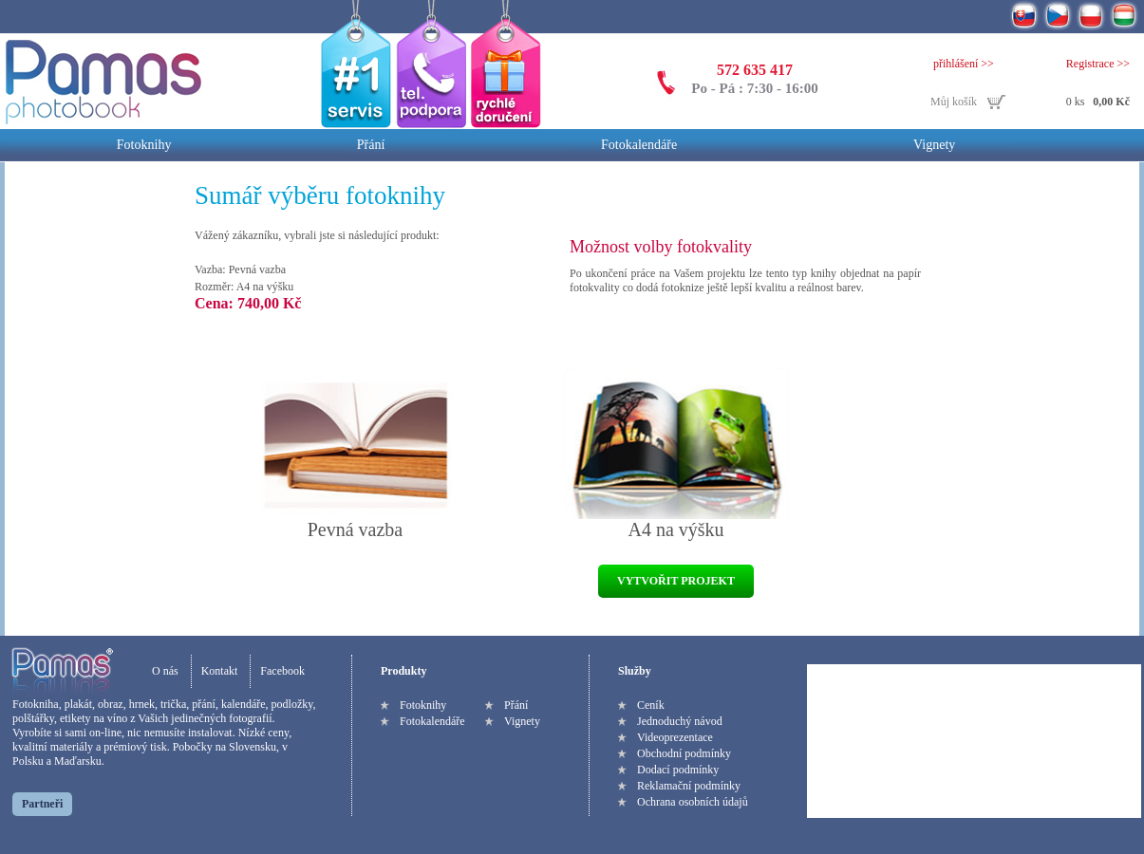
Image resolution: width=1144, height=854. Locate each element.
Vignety (934, 145)
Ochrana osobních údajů (692, 801)
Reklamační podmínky (689, 785)
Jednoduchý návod (679, 721)
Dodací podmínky (678, 769)
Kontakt (219, 671)
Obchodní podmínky (684, 753)
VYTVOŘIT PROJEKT (676, 580)
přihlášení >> (963, 63)
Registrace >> (1098, 63)
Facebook (282, 671)
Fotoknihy (144, 145)
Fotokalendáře (639, 145)
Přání (371, 145)
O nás (165, 671)
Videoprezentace (675, 737)
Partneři (42, 803)
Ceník (651, 705)
